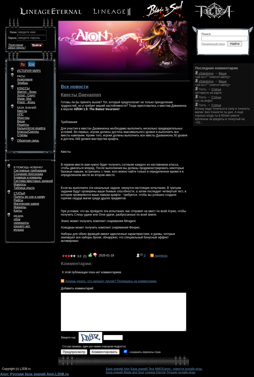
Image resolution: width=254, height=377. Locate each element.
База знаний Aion (118, 369)
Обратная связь (28, 140)
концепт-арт (22, 226)
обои (17, 219)
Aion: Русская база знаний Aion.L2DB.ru (34, 374)
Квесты (22, 111)
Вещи (21, 121)
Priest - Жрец (26, 102)
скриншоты (21, 223)
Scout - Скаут (26, 95)
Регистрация (16, 45)
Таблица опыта (24, 188)
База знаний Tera (142, 369)
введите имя (27, 32)
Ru (23, 64)
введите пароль (29, 38)
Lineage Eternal (155, 372)
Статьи (216, 97)
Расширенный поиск (213, 44)
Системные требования (30, 170)
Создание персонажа (28, 174)
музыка (19, 229)
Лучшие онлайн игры (180, 372)
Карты (18, 210)
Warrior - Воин (26, 92)
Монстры (23, 118)
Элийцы (22, 83)
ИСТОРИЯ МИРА (29, 71)
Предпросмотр (74, 352)
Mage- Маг (24, 99)
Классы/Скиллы (28, 131)
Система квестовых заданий (33, 181)
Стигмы (22, 135)
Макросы (20, 184)
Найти (234, 44)
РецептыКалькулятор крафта (31, 126)
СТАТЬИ (19, 193)
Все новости (74, 86)
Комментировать (105, 352)
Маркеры (20, 207)
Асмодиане (24, 79)
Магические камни (26, 203)
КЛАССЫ (23, 88)
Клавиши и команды (28, 177)
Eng (31, 64)
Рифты (18, 200)
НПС (20, 114)
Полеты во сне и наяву (29, 197)
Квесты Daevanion (81, 94)
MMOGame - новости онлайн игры (178, 369)
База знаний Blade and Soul (125, 372)
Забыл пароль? (17, 47)
